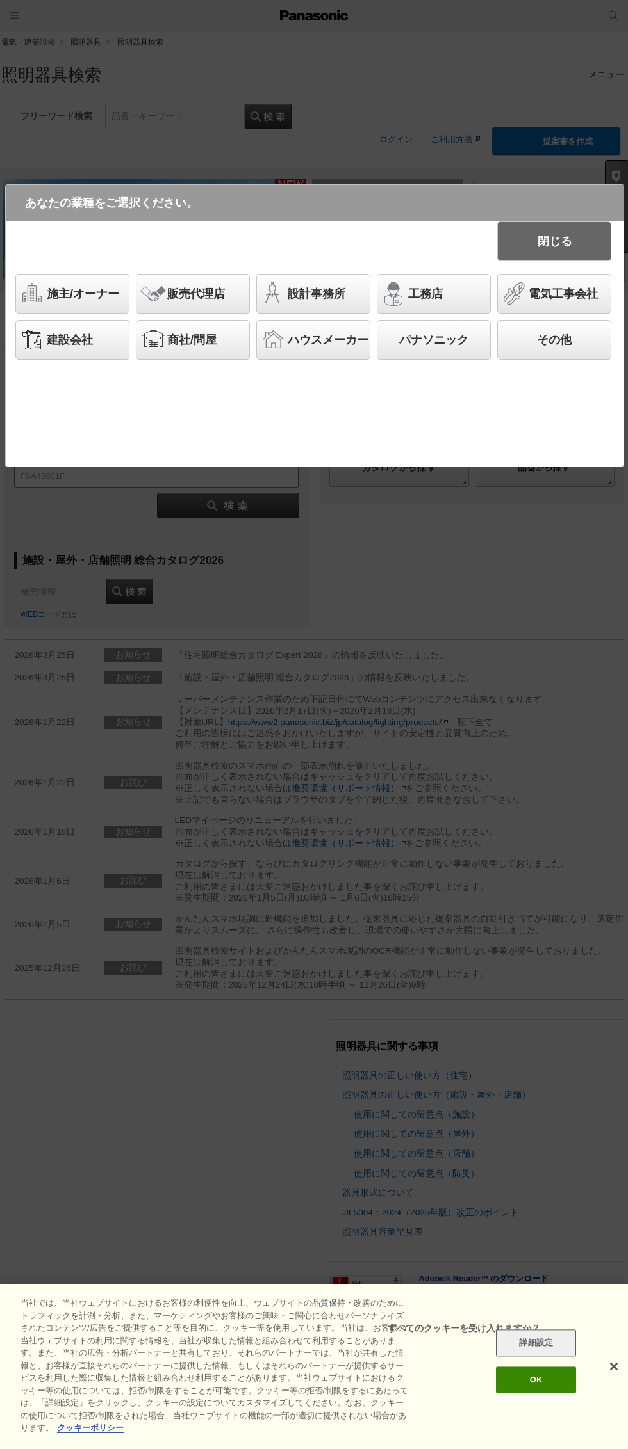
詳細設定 (536, 1345)
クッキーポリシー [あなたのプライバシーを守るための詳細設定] (90, 1431)
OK (536, 1383)
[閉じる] (614, 1370)
